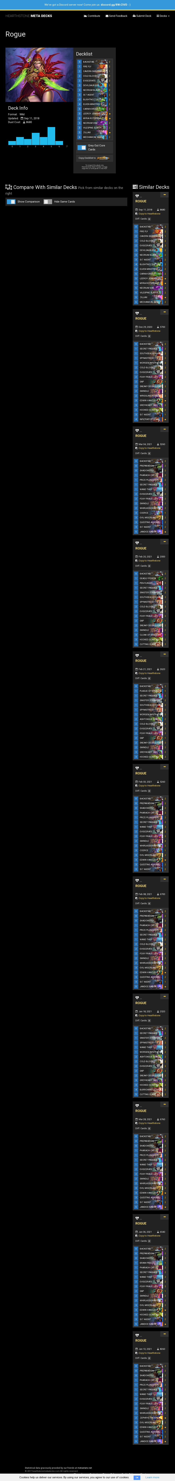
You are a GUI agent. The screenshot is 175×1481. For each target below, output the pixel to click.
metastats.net (85, 1468)
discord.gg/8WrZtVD (114, 4)
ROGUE (140, 201)
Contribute (92, 16)
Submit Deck (142, 16)
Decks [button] (163, 16)
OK (137, 1477)
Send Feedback (116, 16)
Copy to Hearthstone (149, 213)
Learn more (152, 1477)
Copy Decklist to (94, 158)
